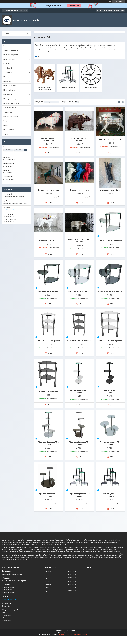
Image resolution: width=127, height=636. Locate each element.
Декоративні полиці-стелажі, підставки (44, 88)
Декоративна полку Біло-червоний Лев (48, 139)
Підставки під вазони (68, 87)
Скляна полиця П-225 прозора (48, 341)
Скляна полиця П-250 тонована (48, 391)
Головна (6, 46)
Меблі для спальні (9, 59)
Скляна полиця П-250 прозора (110, 341)
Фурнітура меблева (9, 107)
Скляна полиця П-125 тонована (48, 291)
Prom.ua (73, 630)
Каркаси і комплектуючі (11, 103)
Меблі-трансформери (10, 55)
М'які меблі (7, 81)
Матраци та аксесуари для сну (13, 99)
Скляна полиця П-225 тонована (79, 341)
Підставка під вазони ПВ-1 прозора (79, 391)
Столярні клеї (7, 112)
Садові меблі (7, 94)
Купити (50, 153)
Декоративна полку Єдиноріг (110, 139)
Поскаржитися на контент (65, 634)
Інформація (7, 121)
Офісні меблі (7, 68)
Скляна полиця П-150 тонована (110, 291)
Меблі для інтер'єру (9, 90)
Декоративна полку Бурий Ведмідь (79, 139)
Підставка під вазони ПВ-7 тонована (110, 495)
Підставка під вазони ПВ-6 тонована (48, 495)
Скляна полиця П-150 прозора (79, 291)
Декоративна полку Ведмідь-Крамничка (79, 241)
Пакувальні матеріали (10, 116)
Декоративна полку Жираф (48, 190)
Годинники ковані (91, 87)
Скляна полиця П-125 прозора (110, 241)
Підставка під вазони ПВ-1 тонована (110, 391)
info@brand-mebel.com (10, 210)
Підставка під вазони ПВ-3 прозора (48, 443)
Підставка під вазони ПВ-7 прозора (79, 495)
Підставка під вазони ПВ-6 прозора (110, 443)
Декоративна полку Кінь (79, 190)
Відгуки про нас (8, 129)
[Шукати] (28, 33)
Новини (5, 125)
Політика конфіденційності (80, 634)
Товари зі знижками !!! (10, 50)
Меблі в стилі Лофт (9, 85)
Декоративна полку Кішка (110, 190)
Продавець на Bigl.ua (64, 632)
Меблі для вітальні (9, 77)
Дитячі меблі (7, 72)
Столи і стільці (8, 63)
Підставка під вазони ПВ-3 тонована (79, 443)
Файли (5, 134)
